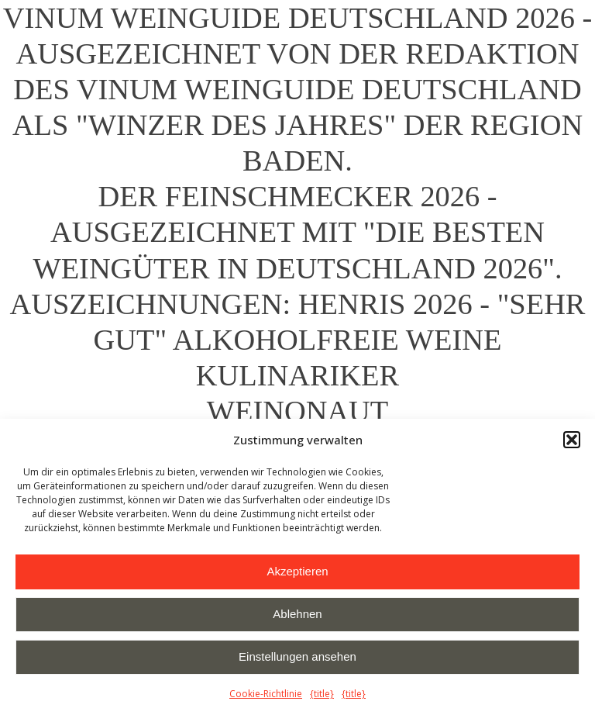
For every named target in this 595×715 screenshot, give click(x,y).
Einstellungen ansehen (297, 656)
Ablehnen (297, 613)
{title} (322, 693)
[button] (572, 439)
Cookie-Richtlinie (265, 693)
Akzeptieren (297, 571)
